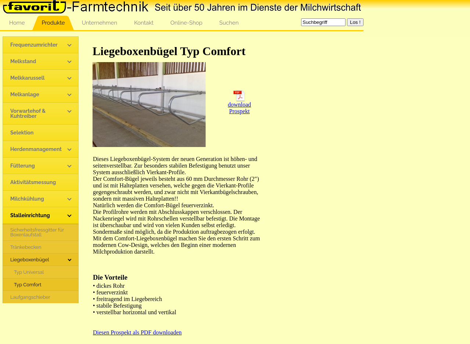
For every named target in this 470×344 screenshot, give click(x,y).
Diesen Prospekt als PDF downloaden (137, 332)
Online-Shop (186, 22)
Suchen (229, 22)
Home (17, 22)
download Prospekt (239, 105)
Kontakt (143, 22)
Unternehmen (100, 22)
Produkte (53, 22)
